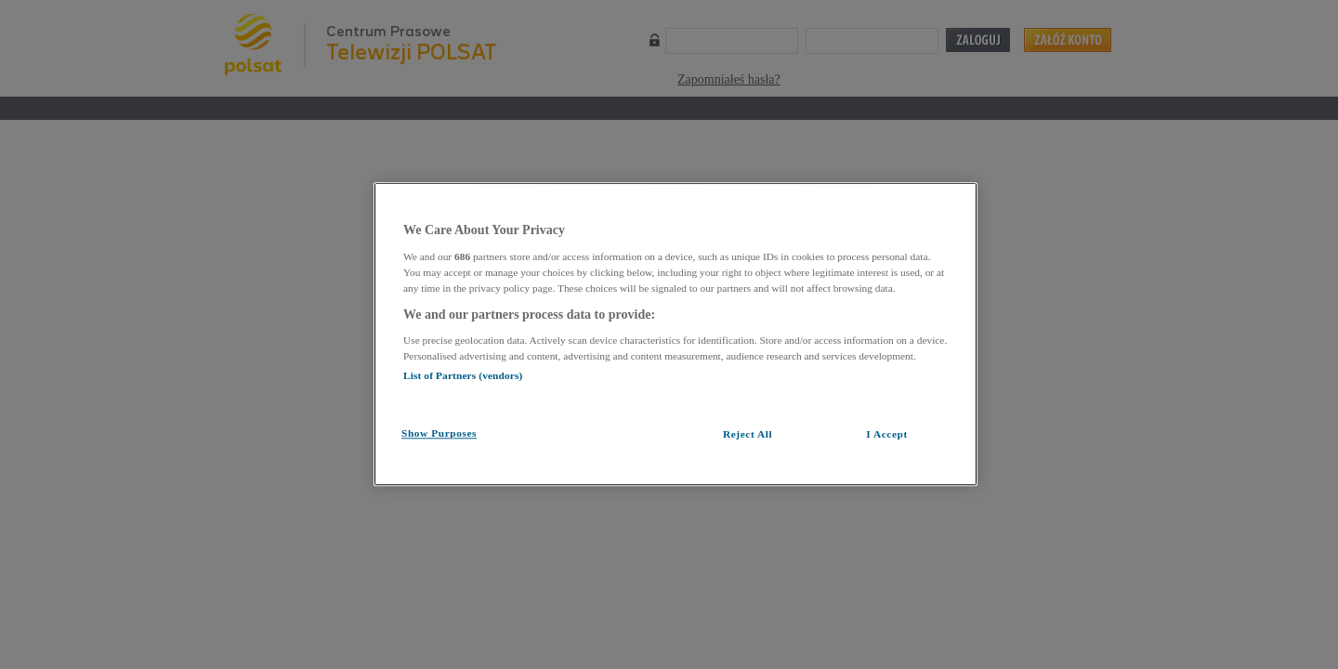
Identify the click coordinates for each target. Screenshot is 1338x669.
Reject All (747, 433)
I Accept (887, 433)
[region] (675, 334)
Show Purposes (439, 433)
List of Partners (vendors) (462, 375)
